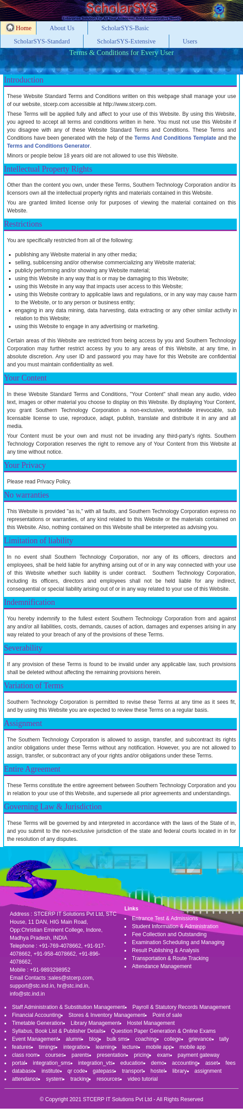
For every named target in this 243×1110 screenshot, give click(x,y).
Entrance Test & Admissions (165, 918)
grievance (200, 1039)
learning (105, 1047)
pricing (141, 1055)
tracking (79, 1079)
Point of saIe (167, 1015)
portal (18, 1063)
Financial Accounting (36, 1015)
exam (163, 1055)
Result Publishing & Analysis (165, 950)
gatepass (104, 1071)
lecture (130, 1047)
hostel (158, 1071)
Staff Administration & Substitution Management (68, 1007)
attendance (25, 1079)
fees (231, 1063)
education (131, 1063)
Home (19, 27)
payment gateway (198, 1055)
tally (224, 1039)
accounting (185, 1063)
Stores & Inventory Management (106, 1015)
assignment (208, 1071)
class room (25, 1055)
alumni (73, 1039)
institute (50, 1071)
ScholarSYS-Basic (125, 27)
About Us (62, 27)
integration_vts (95, 1063)
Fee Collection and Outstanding (169, 934)
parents (80, 1055)
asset (211, 1063)
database (23, 1071)
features (21, 1047)
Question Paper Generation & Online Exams (163, 1031)
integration (75, 1047)
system (54, 1079)
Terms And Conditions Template (175, 138)
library (179, 1071)
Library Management (95, 1023)
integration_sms (52, 1063)
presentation (111, 1055)
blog (94, 1039)
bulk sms (117, 1039)
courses (54, 1055)
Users (190, 41)
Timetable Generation (37, 1023)
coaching (145, 1039)
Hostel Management (151, 1023)
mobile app (159, 1047)
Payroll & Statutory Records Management (181, 1007)
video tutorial (142, 1079)
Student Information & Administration (175, 926)
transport (132, 1071)
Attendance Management (161, 966)
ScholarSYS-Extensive (126, 41)
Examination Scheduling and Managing (178, 942)
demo (157, 1063)
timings (47, 1047)
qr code (76, 1071)
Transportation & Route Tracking (170, 958)
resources (108, 1079)
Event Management (35, 1039)
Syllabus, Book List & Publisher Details (58, 1031)
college (172, 1039)
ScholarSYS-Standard (42, 41)
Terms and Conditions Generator (48, 146)
